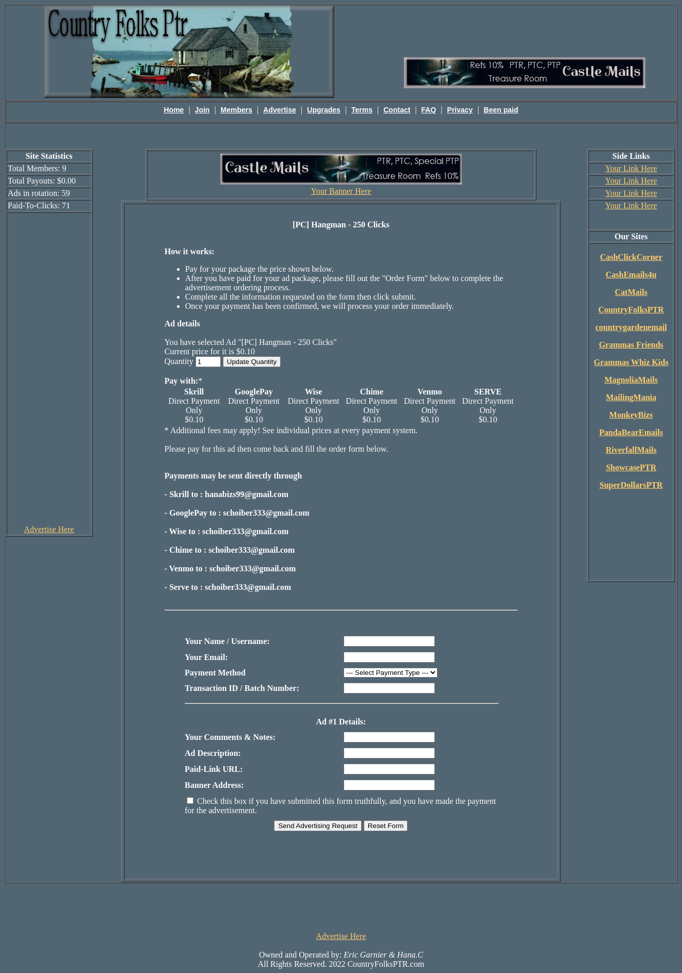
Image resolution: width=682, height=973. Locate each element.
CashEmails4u (631, 274)
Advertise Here (49, 529)
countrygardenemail (631, 327)
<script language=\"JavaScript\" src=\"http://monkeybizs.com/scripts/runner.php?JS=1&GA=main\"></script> (524, 30)
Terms (361, 110)
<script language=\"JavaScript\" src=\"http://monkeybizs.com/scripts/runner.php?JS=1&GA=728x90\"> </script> (341, 906)
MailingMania (631, 397)
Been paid (501, 110)
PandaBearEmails (631, 432)
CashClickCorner (631, 257)
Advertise (279, 110)
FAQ (428, 110)
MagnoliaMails (631, 379)
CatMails (631, 292)
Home (174, 110)
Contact (396, 110)
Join (202, 110)
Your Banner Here (341, 191)
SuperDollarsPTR (631, 485)
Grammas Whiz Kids (631, 362)
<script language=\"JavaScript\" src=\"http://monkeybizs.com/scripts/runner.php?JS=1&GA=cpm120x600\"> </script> (49, 368)
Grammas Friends (631, 344)
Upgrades (323, 110)
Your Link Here (631, 168)
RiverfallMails (631, 450)
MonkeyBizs (631, 414)
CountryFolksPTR (631, 309)
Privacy (460, 110)
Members (236, 110)
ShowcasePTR (631, 467)
